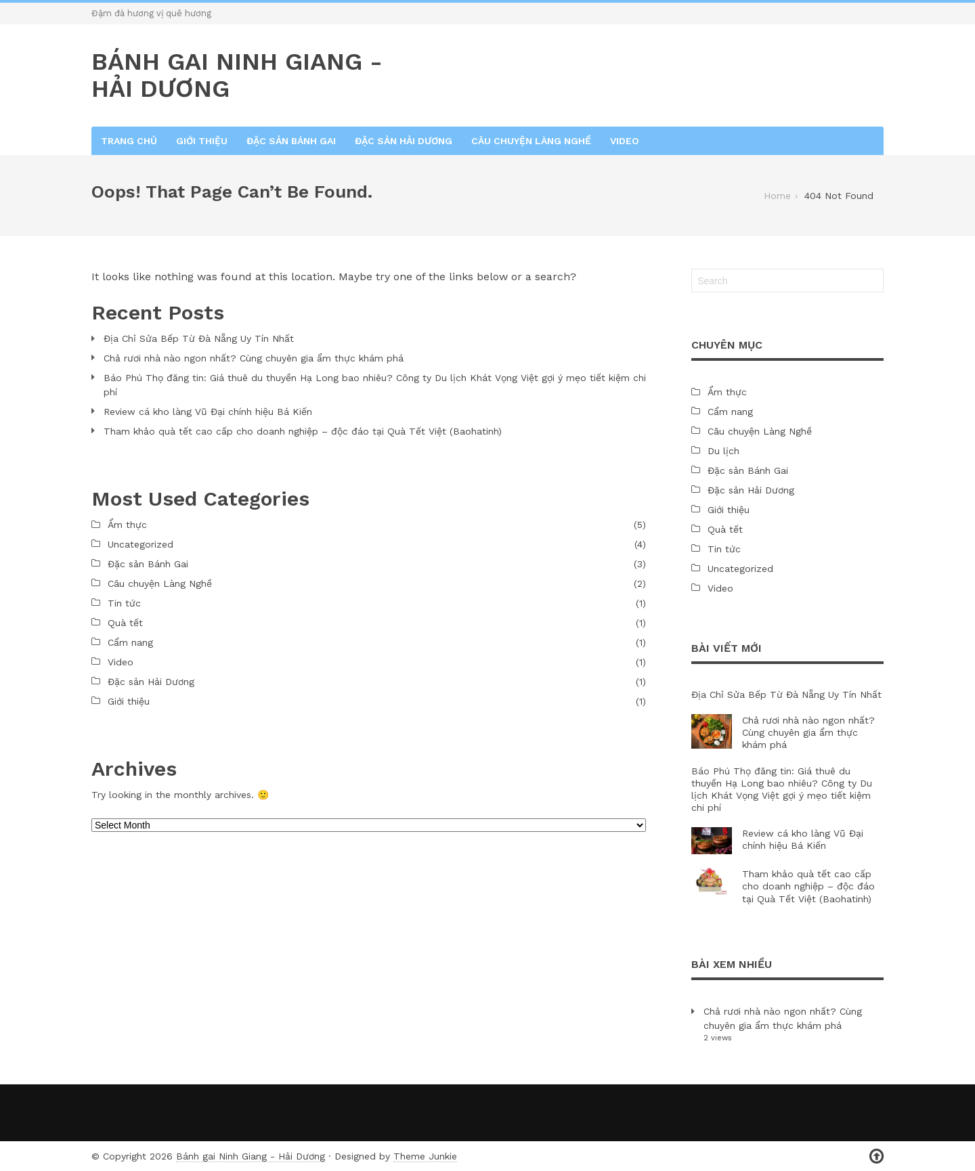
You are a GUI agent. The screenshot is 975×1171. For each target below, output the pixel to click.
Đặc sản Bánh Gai (291, 140)
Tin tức (124, 603)
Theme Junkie (425, 1156)
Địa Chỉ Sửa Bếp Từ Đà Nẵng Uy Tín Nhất (199, 338)
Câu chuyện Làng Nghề (531, 140)
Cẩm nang (130, 642)
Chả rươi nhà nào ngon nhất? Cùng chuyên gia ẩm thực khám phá (254, 358)
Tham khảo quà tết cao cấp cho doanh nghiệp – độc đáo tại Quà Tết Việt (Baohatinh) (303, 431)
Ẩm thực (127, 524)
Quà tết (125, 622)
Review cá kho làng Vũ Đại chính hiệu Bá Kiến (208, 411)
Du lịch (723, 450)
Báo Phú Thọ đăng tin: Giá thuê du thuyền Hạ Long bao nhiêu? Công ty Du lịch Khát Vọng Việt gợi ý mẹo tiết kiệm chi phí (375, 384)
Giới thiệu (202, 140)
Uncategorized (140, 544)
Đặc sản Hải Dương (403, 140)
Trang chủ (129, 140)
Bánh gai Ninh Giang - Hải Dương (250, 1156)
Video (624, 140)
